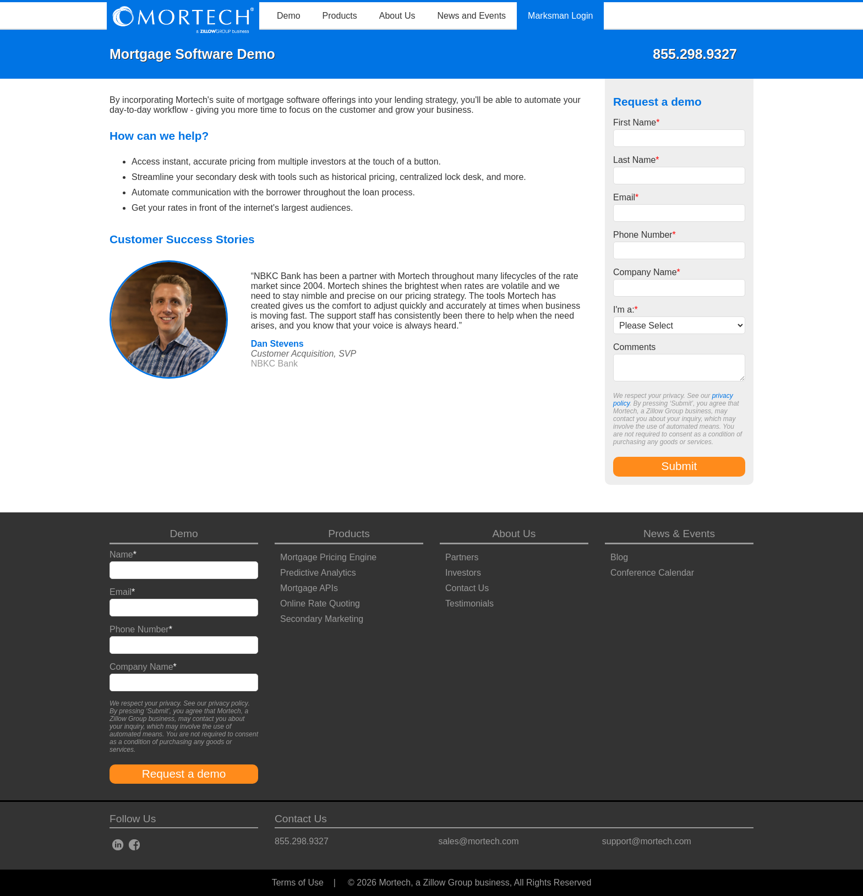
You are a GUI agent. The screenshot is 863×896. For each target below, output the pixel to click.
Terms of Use (298, 882)
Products (349, 533)
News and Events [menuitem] (472, 15)
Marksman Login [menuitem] (560, 15)
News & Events (679, 533)
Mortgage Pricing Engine (328, 557)
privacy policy (228, 703)
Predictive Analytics (318, 572)
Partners (461, 557)
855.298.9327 (302, 841)
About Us (514, 533)
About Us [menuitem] (397, 15)
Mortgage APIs (309, 588)
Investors (463, 572)
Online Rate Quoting (320, 603)
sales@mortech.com (478, 841)
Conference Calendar (652, 572)
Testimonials (469, 603)
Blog (619, 557)
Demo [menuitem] (289, 15)
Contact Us (467, 588)
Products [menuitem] (340, 15)
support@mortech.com (646, 841)
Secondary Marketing (321, 619)
